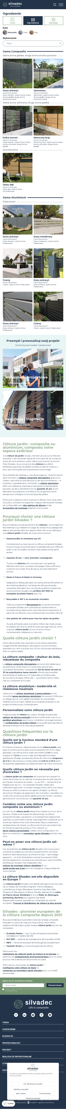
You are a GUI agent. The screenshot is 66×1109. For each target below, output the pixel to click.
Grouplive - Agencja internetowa (42, 1102)
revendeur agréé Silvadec (37, 833)
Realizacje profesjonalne (17, 1057)
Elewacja (7, 1036)
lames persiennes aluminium (26, 696)
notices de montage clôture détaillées (22, 866)
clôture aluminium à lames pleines (33, 693)
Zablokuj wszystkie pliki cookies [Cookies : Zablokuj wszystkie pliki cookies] (21, 1091)
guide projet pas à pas (14, 868)
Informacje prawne (19, 1102)
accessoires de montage (15, 508)
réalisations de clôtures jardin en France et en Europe (29, 954)
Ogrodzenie (8, 1029)
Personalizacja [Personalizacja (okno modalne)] (45, 1093)
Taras (5, 1022)
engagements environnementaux (32, 957)
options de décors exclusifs (16, 717)
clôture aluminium (49, 483)
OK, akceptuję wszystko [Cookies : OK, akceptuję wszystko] (33, 1084)
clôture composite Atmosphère (34, 478)
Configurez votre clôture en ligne (19, 968)
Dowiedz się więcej (19, 383)
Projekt (6, 1050)
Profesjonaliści (11, 1043)
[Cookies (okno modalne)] (8, 1104)
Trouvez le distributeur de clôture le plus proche (37, 903)
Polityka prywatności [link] (33, 1098)
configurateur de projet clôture (20, 723)
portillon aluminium (12, 720)
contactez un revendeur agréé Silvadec (22, 971)
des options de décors (34, 505)
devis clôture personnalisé (16, 831)
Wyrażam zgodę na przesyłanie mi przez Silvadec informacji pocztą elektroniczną (22, 990)
